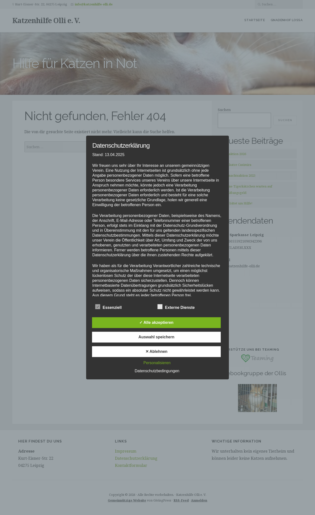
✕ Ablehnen (156, 351)
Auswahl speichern (156, 337)
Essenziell (108, 307)
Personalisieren (157, 363)
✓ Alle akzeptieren (156, 322)
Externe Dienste (176, 307)
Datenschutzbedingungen (157, 371)
